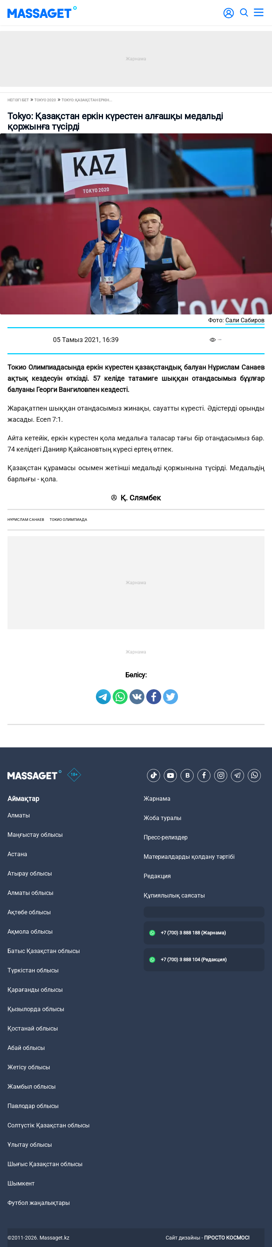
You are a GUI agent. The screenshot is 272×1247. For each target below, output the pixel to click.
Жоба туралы (162, 818)
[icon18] (74, 775)
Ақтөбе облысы (29, 912)
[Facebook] (204, 775)
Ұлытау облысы (29, 1144)
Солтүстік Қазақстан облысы (48, 1125)
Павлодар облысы (33, 1106)
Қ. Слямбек (136, 497)
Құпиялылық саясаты (174, 895)
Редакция (157, 876)
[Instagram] (221, 775)
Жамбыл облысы (31, 1086)
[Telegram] (237, 775)
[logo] (42, 12)
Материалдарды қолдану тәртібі (189, 856)
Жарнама (157, 798)
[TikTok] (153, 775)
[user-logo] (229, 16)
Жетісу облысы (28, 1067)
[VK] (187, 775)
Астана (17, 854)
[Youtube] (170, 775)
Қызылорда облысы (35, 1009)
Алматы (18, 815)
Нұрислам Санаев (25, 520)
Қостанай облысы (32, 1028)
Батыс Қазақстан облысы (43, 951)
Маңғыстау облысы (35, 834)
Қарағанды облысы (35, 989)
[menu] (259, 13)
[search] (244, 13)
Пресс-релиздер (166, 837)
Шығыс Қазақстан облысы (44, 1164)
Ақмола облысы (30, 931)
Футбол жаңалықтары (38, 1202)
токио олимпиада (68, 520)
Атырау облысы (29, 873)
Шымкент (21, 1183)
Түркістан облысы (33, 970)
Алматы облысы (30, 892)
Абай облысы (26, 1047)
